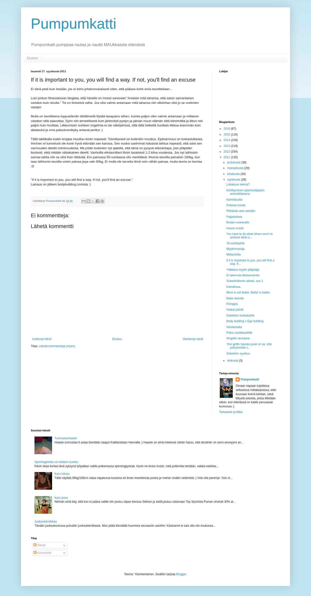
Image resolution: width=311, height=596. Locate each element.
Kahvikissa (233, 287)
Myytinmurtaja (235, 249)
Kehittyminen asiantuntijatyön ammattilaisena (245, 192)
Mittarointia (233, 254)
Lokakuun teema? (238, 184)
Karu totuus (62, 473)
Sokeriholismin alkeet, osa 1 (244, 281)
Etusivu (32, 58)
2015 (227, 134)
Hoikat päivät (234, 309)
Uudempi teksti (41, 339)
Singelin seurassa (238, 338)
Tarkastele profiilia (231, 412)
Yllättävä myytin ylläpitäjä (242, 269)
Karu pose (61, 497)
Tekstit (39, 545)
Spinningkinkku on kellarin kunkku (56, 462)
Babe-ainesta (235, 298)
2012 (227, 151)
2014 (227, 140)
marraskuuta (235, 168)
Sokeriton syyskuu (238, 353)
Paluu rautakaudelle (239, 332)
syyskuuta (234, 179)
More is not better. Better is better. (248, 292)
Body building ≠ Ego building (244, 321)
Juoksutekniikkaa (45, 521)
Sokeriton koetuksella (240, 315)
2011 (227, 157)
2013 (227, 146)
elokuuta (233, 360)
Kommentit (42, 553)
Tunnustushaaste (66, 438)
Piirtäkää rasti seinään (240, 211)
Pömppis (232, 304)
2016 (227, 128)
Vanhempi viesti (193, 339)
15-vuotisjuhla (235, 243)
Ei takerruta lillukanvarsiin (243, 275)
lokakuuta (234, 174)
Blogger (181, 574)
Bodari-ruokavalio (237, 222)
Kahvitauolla (234, 199)
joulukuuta (234, 162)
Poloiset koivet (235, 205)
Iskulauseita (234, 327)
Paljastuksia (234, 217)
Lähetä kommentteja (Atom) (57, 346)
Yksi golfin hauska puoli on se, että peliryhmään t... (249, 345)
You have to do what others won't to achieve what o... (249, 235)
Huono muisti (235, 228)
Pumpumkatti (73, 23)
